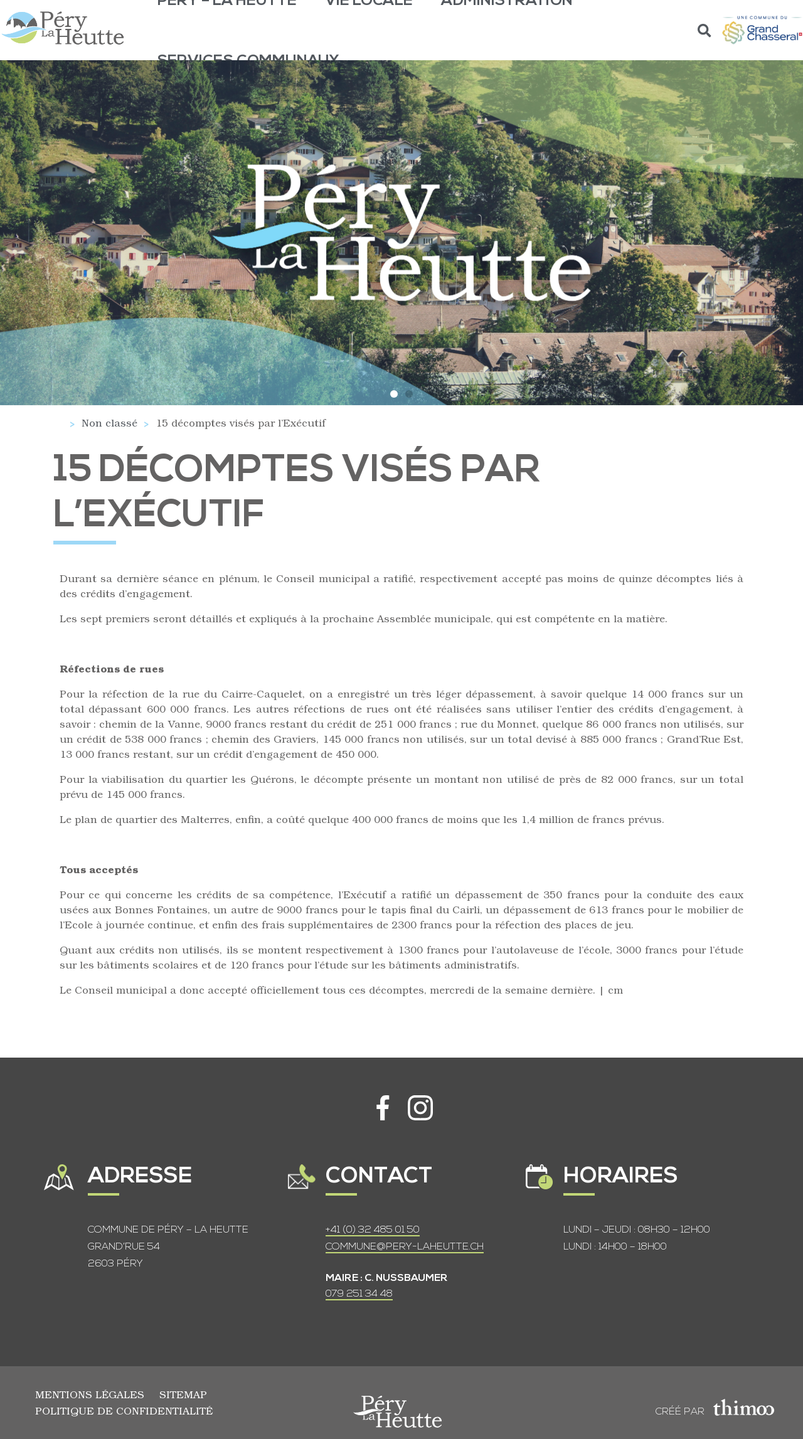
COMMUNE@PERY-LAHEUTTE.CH (405, 1247)
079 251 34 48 (359, 1294)
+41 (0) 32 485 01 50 (373, 1230)
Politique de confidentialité (124, 1410)
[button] (704, 30)
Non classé (109, 422)
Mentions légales (89, 1394)
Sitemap (183, 1394)
